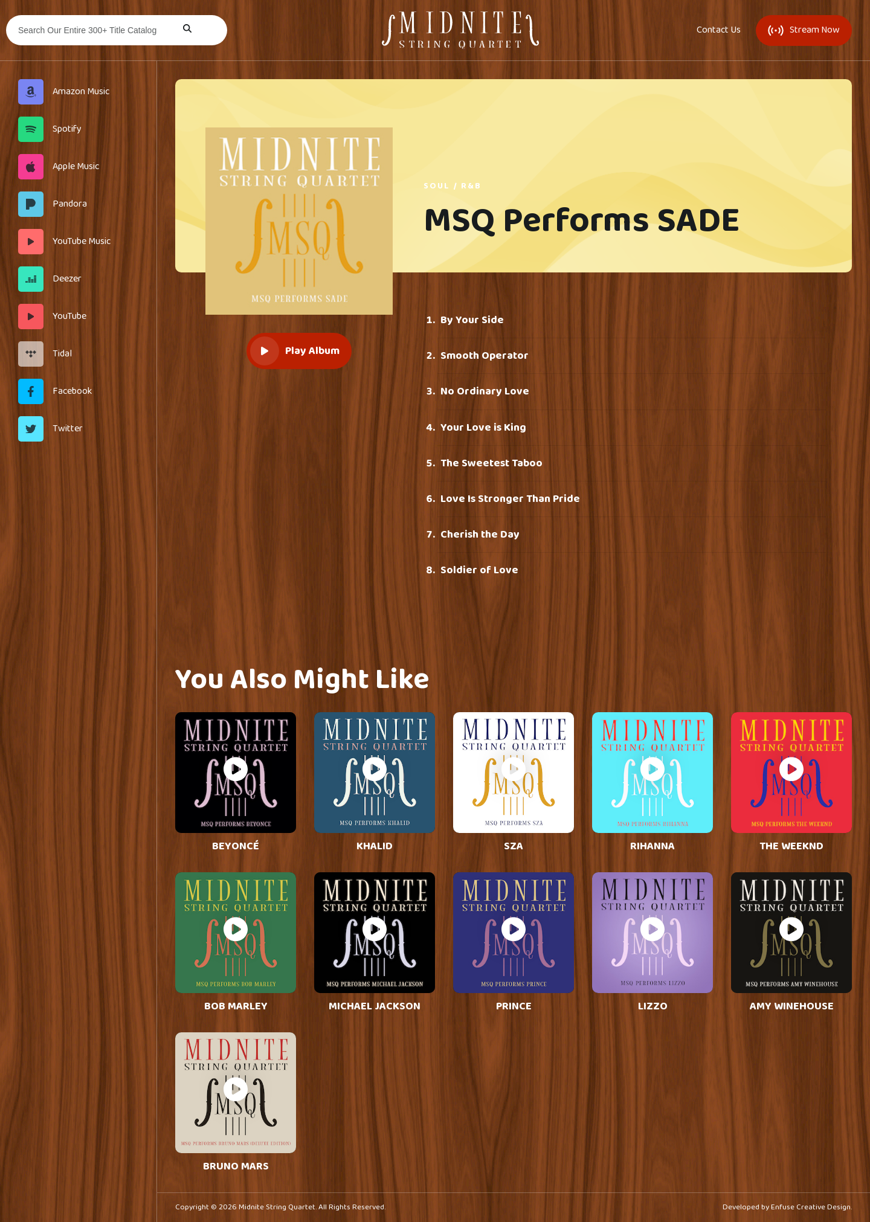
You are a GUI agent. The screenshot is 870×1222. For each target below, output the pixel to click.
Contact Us (719, 30)
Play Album (295, 350)
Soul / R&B (453, 186)
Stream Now (804, 29)
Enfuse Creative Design (811, 1207)
